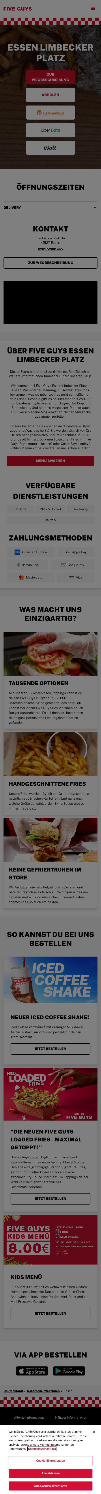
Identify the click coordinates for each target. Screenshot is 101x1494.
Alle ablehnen (50, 1477)
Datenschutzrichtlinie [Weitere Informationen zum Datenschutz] (42, 1452)
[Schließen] (94, 1436)
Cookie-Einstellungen (50, 1464)
